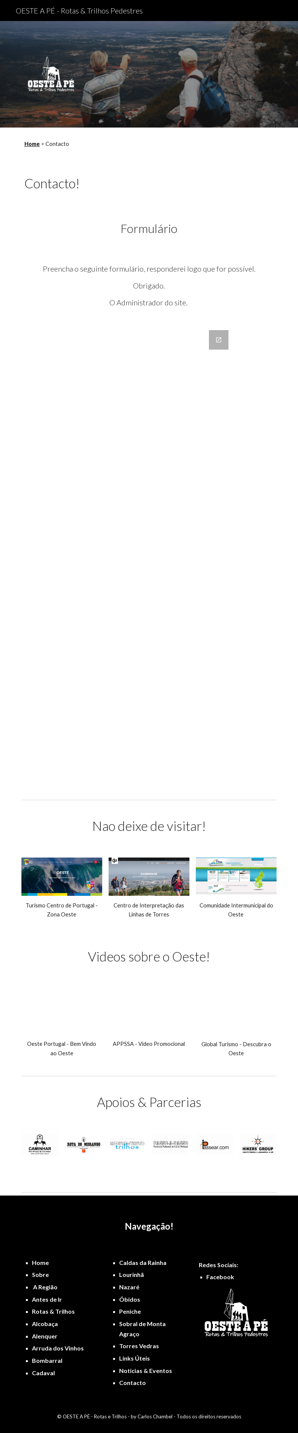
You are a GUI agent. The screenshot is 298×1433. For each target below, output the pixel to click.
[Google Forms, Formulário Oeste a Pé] (149, 558)
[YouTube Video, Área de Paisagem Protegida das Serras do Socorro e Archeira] (149, 1011)
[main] (138, 144)
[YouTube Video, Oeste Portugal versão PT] (61, 1011)
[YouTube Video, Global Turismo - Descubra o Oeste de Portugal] (236, 1011)
